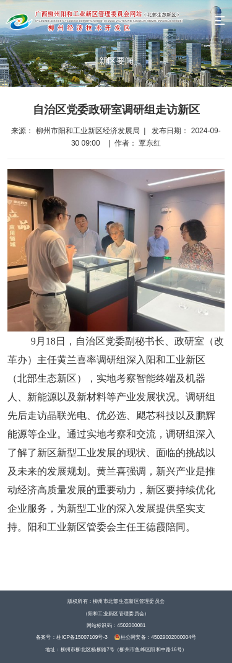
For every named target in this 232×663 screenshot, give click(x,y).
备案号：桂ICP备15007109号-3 (72, 636)
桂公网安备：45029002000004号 (155, 636)
